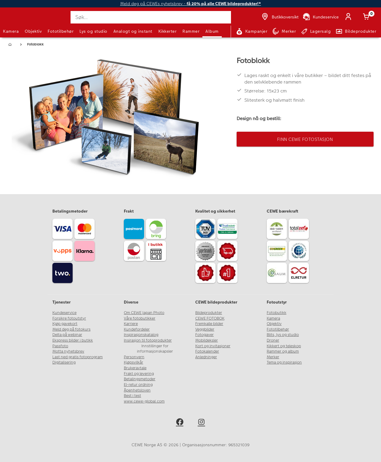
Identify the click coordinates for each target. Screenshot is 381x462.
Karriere (131, 323)
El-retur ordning (138, 384)
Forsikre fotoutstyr (69, 318)
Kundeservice (64, 312)
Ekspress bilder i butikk (72, 340)
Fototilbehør (61, 31)
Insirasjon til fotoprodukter (148, 340)
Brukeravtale (135, 368)
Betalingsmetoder (139, 379)
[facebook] (179, 423)
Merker (273, 357)
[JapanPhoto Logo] (19, 21)
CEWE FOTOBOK (209, 318)
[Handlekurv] (367, 17)
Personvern (134, 357)
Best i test (132, 395)
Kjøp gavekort (64, 323)
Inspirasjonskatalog (141, 334)
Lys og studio (93, 31)
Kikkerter (167, 31)
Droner (273, 340)
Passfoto (60, 346)
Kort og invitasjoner (212, 346)
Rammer (190, 31)
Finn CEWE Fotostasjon (305, 139)
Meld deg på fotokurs (71, 329)
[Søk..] (151, 17)
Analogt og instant (132, 31)
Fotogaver (204, 334)
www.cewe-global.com (144, 401)
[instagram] (201, 423)
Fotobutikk (276, 312)
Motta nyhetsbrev (68, 351)
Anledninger (206, 357)
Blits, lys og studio (283, 334)
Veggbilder (204, 329)
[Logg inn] (349, 17)
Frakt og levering (139, 373)
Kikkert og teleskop (284, 346)
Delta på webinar (67, 334)
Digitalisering (64, 362)
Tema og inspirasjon (284, 362)
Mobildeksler (206, 340)
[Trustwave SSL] (228, 230)
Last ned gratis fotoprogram (77, 357)
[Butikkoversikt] (279, 17)
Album (212, 31)
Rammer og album (283, 351)
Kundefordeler (137, 329)
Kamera (11, 31)
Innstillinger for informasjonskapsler (155, 348)
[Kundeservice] (320, 17)
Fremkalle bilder (209, 323)
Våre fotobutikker (139, 318)
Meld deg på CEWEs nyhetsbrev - (190, 3)
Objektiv (33, 31)
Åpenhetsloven (137, 390)
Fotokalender (207, 351)
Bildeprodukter (208, 312)
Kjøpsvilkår (133, 362)
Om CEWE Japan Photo (144, 312)
